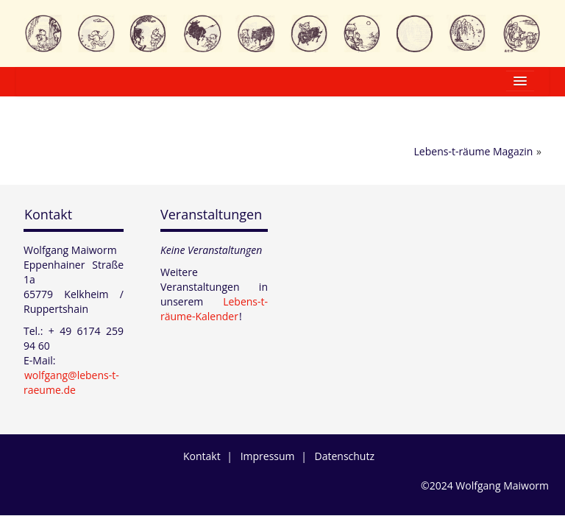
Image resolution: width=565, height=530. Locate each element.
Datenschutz (344, 456)
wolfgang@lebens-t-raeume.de (71, 382)
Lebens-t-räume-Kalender (214, 308)
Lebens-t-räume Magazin (473, 151)
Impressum (268, 456)
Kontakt (48, 214)
